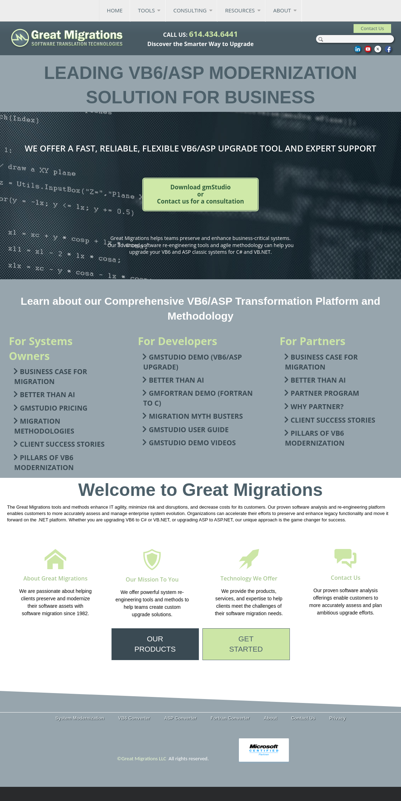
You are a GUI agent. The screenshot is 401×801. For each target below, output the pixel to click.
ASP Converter (180, 718)
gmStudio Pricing (53, 408)
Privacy (337, 718)
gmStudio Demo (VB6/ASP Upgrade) (192, 362)
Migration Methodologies (44, 426)
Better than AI (47, 394)
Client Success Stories (62, 444)
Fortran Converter (230, 718)
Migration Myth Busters (196, 416)
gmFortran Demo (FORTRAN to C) (198, 398)
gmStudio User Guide (189, 429)
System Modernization (79, 718)
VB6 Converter (134, 718)
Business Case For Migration (50, 376)
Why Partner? (317, 406)
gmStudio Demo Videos (192, 442)
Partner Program (325, 393)
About (270, 718)
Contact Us (303, 718)
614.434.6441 (213, 33)
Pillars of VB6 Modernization (44, 462)
